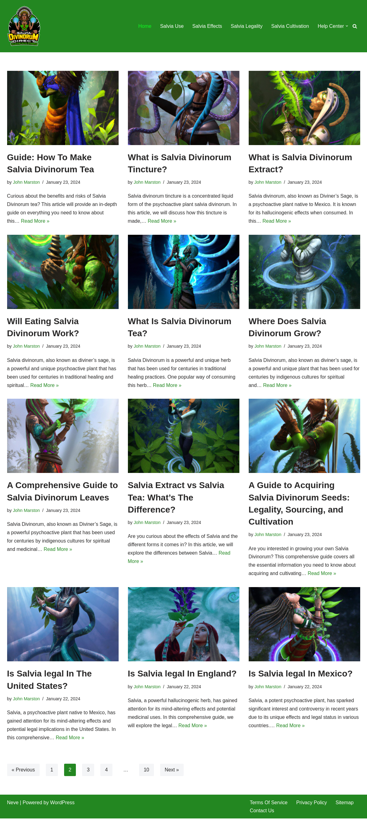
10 (147, 771)
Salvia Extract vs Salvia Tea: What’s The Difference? (176, 498)
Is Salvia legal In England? (182, 675)
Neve (13, 804)
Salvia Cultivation (290, 26)
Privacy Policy (311, 804)
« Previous (23, 771)
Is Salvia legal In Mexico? (301, 675)
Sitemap (345, 804)
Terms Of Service (269, 804)
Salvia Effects (207, 26)
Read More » (35, 221)
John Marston (26, 182)
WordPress (62, 804)
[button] (347, 26)
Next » (172, 771)
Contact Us (262, 812)
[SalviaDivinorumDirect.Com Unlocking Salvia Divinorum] (24, 26)
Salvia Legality (246, 26)
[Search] (354, 26)
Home (144, 26)
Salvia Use (171, 26)
